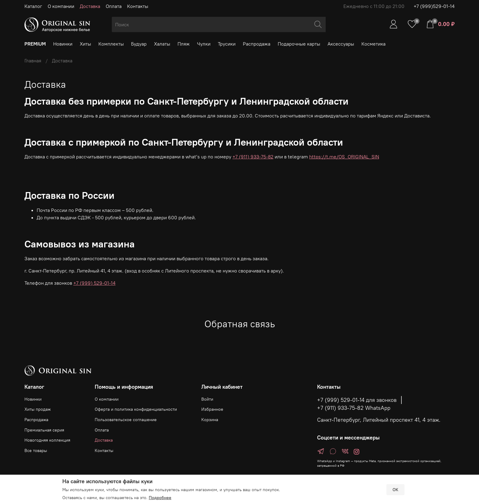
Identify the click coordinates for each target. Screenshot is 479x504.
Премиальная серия (44, 430)
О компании (61, 6)
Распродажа (256, 44)
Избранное (212, 409)
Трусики (227, 44)
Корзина (209, 419)
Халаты (162, 44)
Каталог (33, 6)
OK (395, 489)
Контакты (137, 6)
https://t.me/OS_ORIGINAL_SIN (344, 157)
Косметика (373, 44)
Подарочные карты (299, 44)
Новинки (62, 44)
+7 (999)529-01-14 (434, 6)
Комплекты (111, 44)
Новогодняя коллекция (47, 440)
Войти (207, 399)
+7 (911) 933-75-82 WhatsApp (353, 408)
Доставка (90, 6)
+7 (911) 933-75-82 (252, 157)
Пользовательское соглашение (126, 419)
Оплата (114, 6)
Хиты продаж (37, 409)
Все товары (35, 450)
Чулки (203, 44)
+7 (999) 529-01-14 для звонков (357, 400)
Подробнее (160, 497)
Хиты (85, 44)
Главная (32, 60)
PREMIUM (35, 44)
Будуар (139, 44)
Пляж (183, 44)
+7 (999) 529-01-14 (94, 283)
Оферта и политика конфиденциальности (136, 409)
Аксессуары (340, 44)
